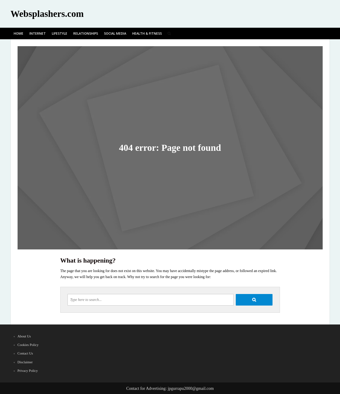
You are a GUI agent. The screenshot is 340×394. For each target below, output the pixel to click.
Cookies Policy (28, 345)
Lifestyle (59, 33)
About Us (24, 336)
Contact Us (25, 353)
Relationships (85, 33)
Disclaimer (25, 362)
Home (18, 33)
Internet (37, 33)
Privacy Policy (28, 371)
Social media (115, 33)
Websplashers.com (47, 14)
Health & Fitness (147, 33)
